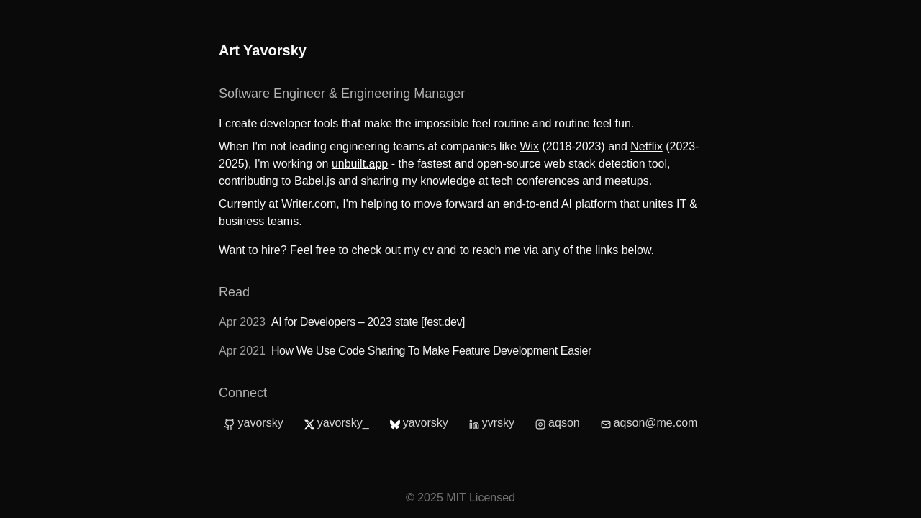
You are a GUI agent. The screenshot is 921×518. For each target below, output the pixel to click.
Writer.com (308, 204)
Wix (529, 146)
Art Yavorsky (263, 50)
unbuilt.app (360, 164)
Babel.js (314, 181)
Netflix (646, 146)
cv (428, 250)
